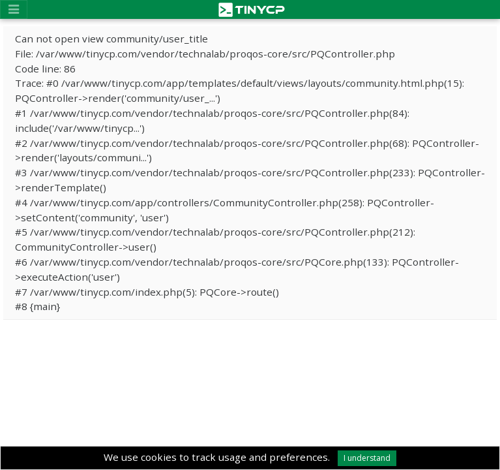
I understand (367, 457)
